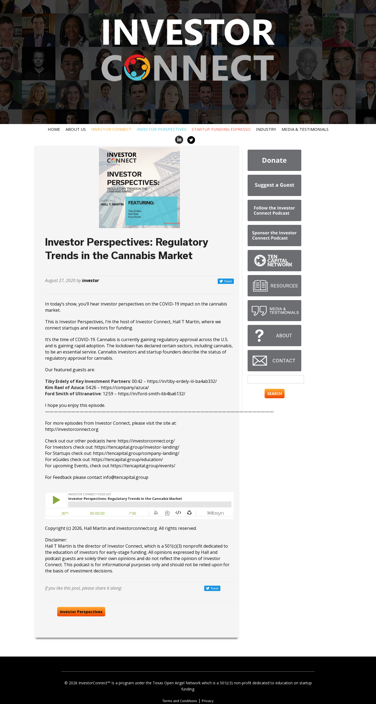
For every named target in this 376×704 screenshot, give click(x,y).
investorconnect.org (136, 528)
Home (54, 129)
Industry (266, 129)
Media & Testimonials (305, 129)
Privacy (208, 700)
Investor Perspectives (161, 129)
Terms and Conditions (179, 700)
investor (90, 280)
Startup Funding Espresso (221, 129)
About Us (76, 129)
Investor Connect (111, 129)
